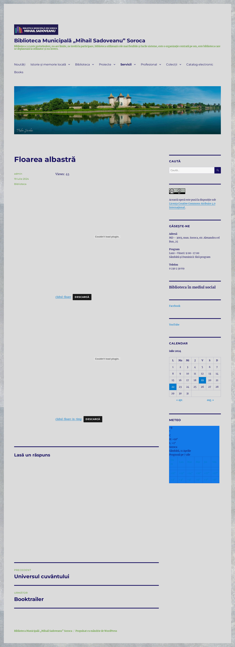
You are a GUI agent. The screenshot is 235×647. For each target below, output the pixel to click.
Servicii (126, 64)
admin (18, 173)
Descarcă (82, 297)
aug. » (210, 400)
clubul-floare (63, 296)
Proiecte (105, 64)
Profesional (149, 64)
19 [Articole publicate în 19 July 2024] (202, 380)
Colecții (171, 64)
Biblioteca (82, 64)
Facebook (174, 306)
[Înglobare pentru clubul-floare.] (107, 237)
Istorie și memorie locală (48, 64)
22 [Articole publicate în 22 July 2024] (172, 386)
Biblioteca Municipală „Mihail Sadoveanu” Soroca (79, 40)
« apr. (179, 400)
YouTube (174, 324)
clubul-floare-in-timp (68, 419)
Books (18, 72)
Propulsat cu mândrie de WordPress (96, 631)
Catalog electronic (199, 64)
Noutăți (19, 64)
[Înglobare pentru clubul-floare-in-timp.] (107, 359)
